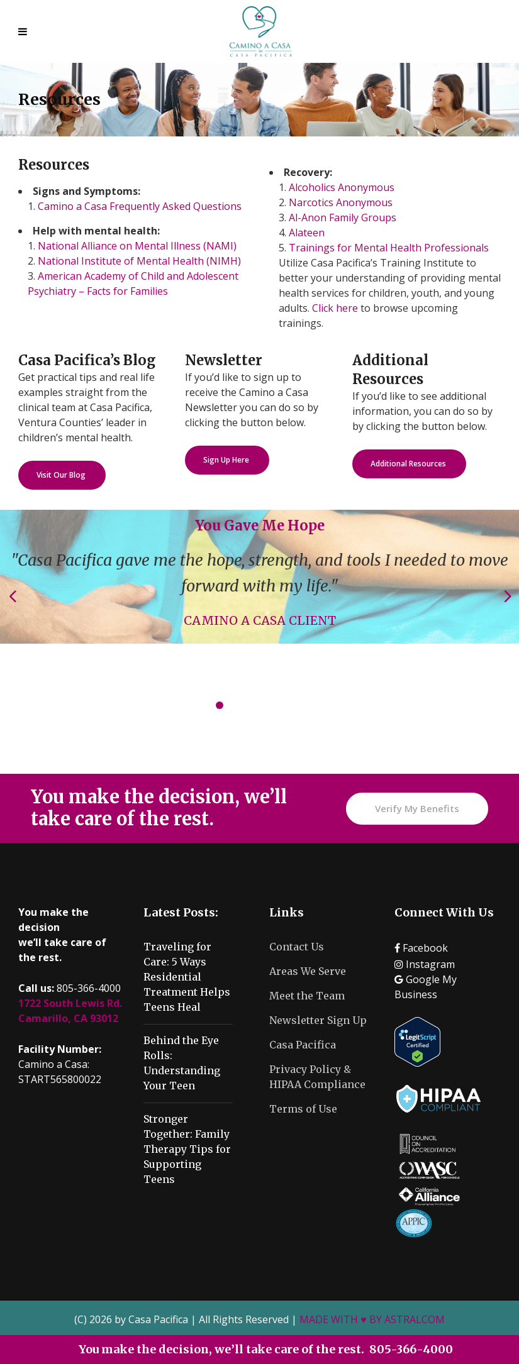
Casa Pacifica (302, 1044)
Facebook (421, 947)
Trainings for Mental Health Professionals (389, 248)
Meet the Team (307, 995)
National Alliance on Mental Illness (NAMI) (137, 246)
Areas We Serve (307, 971)
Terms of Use (303, 1109)
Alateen (307, 232)
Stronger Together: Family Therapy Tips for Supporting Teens (187, 1149)
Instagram (424, 964)
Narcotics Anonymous (341, 202)
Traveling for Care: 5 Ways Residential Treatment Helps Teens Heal (186, 976)
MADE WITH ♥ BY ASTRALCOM (372, 1319)
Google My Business (425, 986)
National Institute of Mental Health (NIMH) (139, 261)
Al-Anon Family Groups (342, 217)
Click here (335, 308)
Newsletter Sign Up (318, 1020)
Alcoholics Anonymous (341, 187)
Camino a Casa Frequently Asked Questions (140, 206)
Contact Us (296, 946)
